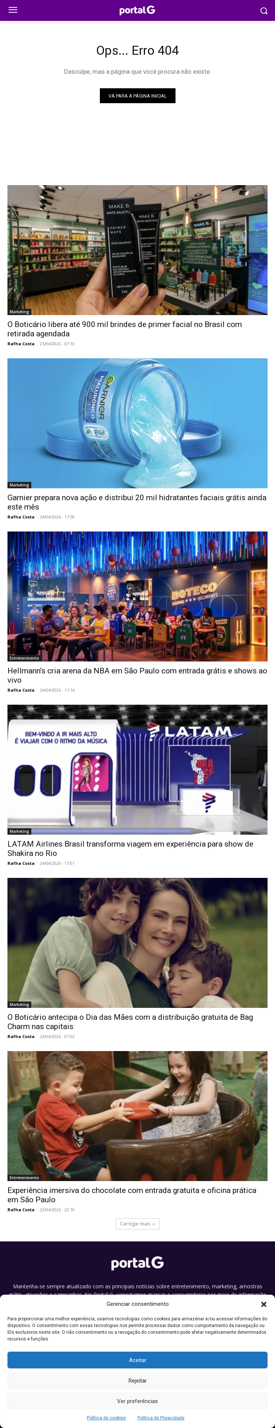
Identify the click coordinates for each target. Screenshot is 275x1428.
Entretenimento (24, 658)
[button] (264, 1304)
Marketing (19, 311)
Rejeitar (138, 1380)
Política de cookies (106, 1418)
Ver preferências (137, 1401)
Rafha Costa (21, 343)
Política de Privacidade (161, 1418)
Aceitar (137, 1360)
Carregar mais (137, 1224)
